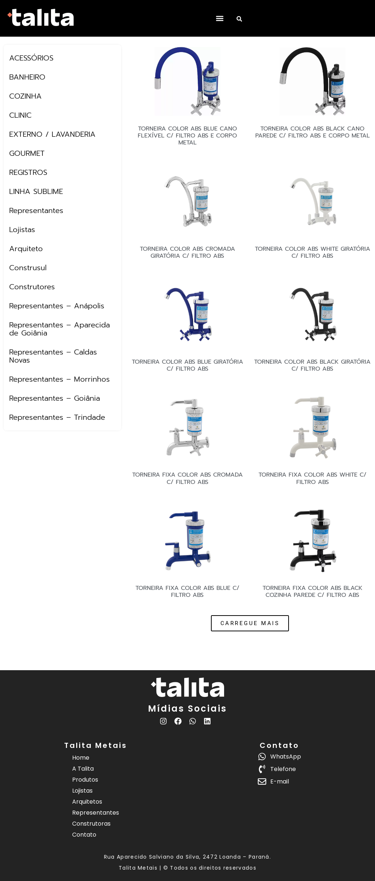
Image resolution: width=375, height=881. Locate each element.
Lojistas (22, 229)
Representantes (36, 210)
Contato (84, 834)
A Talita (83, 768)
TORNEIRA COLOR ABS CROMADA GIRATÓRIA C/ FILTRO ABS (187, 252)
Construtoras (91, 823)
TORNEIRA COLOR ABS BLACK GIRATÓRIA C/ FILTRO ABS (312, 365)
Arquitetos (87, 801)
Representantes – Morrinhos (59, 379)
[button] (220, 18)
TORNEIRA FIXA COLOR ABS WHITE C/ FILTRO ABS (313, 478)
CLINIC (20, 115)
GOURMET (27, 153)
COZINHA (25, 96)
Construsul (28, 267)
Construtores (32, 286)
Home (80, 757)
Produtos (85, 779)
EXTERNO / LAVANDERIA (52, 134)
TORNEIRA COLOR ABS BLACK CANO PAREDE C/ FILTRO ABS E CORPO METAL (312, 132)
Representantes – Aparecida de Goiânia (59, 328)
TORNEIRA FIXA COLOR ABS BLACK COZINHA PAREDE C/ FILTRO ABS (313, 591)
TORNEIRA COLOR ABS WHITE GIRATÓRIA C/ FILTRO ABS (312, 252)
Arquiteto (26, 248)
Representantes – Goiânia (54, 398)
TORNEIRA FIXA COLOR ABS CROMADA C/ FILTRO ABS (187, 478)
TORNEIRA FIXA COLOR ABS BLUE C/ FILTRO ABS (187, 591)
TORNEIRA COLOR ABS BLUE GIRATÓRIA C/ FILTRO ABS (187, 365)
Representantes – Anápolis (56, 305)
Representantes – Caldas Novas (53, 356)
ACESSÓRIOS (31, 57)
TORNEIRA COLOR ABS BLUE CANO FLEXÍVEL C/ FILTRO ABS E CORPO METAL (187, 135)
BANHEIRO (27, 76)
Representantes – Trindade (57, 417)
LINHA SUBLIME (36, 191)
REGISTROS (28, 172)
